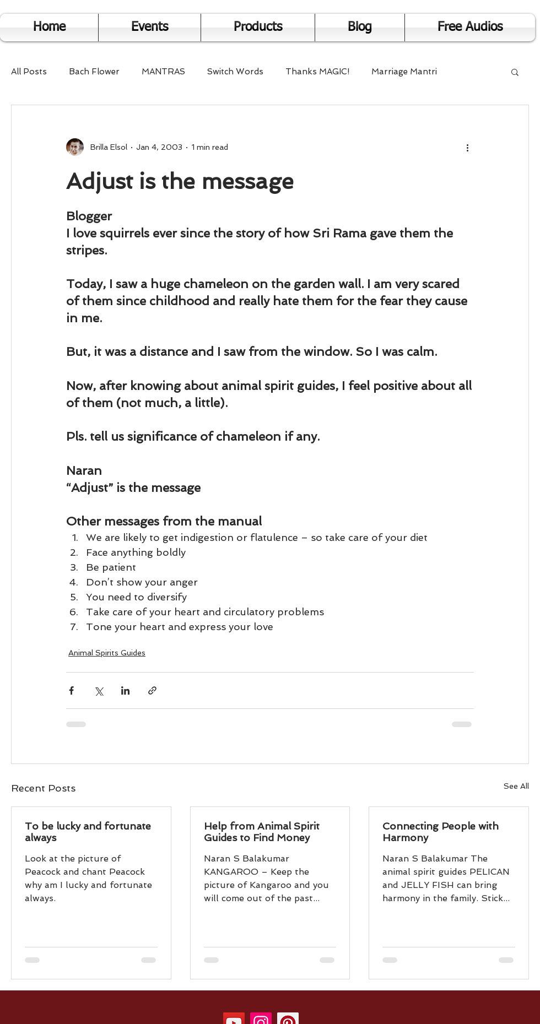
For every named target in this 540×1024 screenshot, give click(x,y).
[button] (515, 71)
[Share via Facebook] (71, 690)
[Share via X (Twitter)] (98, 690)
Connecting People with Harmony (440, 831)
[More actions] (467, 147)
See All (516, 786)
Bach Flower (94, 72)
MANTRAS (163, 72)
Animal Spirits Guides (106, 652)
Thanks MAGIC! (317, 72)
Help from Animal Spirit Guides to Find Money (262, 831)
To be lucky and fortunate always (88, 831)
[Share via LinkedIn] (125, 690)
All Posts (29, 72)
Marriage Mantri (404, 72)
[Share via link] (152, 690)
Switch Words (235, 72)
